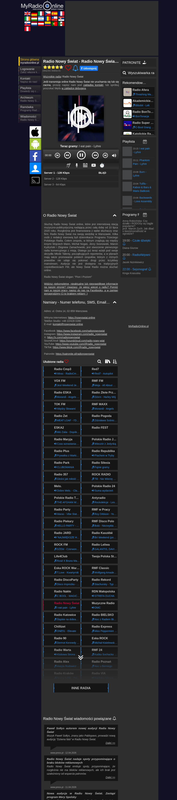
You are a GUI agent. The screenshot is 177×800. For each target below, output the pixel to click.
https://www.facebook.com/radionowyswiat (81, 297)
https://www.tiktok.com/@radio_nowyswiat (76, 314)
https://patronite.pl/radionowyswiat (75, 320)
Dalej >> (110, 710)
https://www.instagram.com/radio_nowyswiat (82, 301)
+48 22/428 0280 (71, 288)
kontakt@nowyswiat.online (68, 291)
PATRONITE (135, 30)
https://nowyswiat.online (81, 284)
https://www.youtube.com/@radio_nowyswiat (81, 311)
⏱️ (102, 132)
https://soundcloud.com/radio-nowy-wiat (82, 307)
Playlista (129, 108)
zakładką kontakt (93, 52)
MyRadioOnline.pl (138, 293)
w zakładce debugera (74, 55)
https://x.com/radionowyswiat (63, 304)
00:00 (48, 122)
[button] (57, 122)
